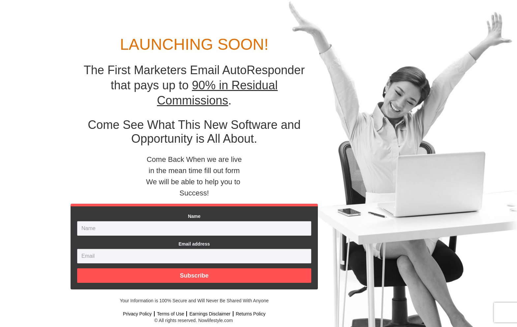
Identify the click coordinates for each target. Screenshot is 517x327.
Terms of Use (170, 313)
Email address (194, 244)
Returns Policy (250, 313)
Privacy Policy (137, 313)
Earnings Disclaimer (209, 313)
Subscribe (194, 275)
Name (194, 216)
